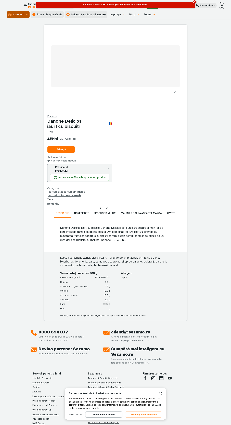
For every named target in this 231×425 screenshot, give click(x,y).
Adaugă (132, 68)
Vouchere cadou (40, 337)
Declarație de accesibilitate (102, 354)
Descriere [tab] (62, 131)
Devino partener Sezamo (64, 267)
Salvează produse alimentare (86, 14)
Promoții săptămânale (47, 14)
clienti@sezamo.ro (130, 250)
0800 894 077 (53, 250)
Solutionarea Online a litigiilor (103, 341)
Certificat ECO (95, 350)
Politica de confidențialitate (102, 323)
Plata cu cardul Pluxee (44, 319)
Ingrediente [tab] (81, 131)
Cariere (36, 305)
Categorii (18, 14)
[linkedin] (161, 297)
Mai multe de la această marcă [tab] (141, 131)
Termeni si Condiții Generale (103, 296)
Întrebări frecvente (42, 296)
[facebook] (145, 297)
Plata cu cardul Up (42, 328)
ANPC (91, 332)
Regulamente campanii (100, 327)
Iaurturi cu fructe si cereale (136, 114)
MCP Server (38, 342)
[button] (205, 5)
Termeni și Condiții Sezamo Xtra (104, 301)
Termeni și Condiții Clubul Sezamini (106, 305)
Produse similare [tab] (105, 131)
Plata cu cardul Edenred (44, 323)
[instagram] (153, 297)
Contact (36, 310)
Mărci (134, 14)
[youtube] (170, 297)
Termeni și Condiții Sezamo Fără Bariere (109, 318)
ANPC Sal (93, 336)
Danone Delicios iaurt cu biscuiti (151, 42)
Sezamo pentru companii (45, 333)
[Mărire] (103, 83)
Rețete (150, 14)
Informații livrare (40, 301)
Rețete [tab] (170, 131)
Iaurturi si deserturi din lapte (137, 110)
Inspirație (117, 14)
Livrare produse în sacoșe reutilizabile (52, 315)
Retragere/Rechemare (99, 345)
